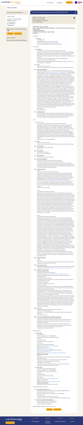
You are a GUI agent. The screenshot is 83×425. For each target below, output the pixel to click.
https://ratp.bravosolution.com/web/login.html (62, 267)
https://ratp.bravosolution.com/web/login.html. (56, 72)
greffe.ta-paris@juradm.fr (52, 378)
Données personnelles (60, 421)
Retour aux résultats (12, 7)
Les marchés (35, 418)
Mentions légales (35, 421)
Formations (50, 2)
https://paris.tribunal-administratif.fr (52, 381)
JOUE (34, 22)
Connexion (69, 2)
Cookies (72, 421)
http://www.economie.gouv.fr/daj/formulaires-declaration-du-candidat (52, 181)
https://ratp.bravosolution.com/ (44, 351)
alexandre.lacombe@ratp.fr (52, 41)
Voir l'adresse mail (11, 22)
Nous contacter (10, 422)
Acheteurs (72, 418)
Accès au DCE (18, 33)
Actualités (59, 2)
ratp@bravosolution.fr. (44, 74)
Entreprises (60, 418)
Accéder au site (10, 25)
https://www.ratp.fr (48, 348)
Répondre (10, 33)
